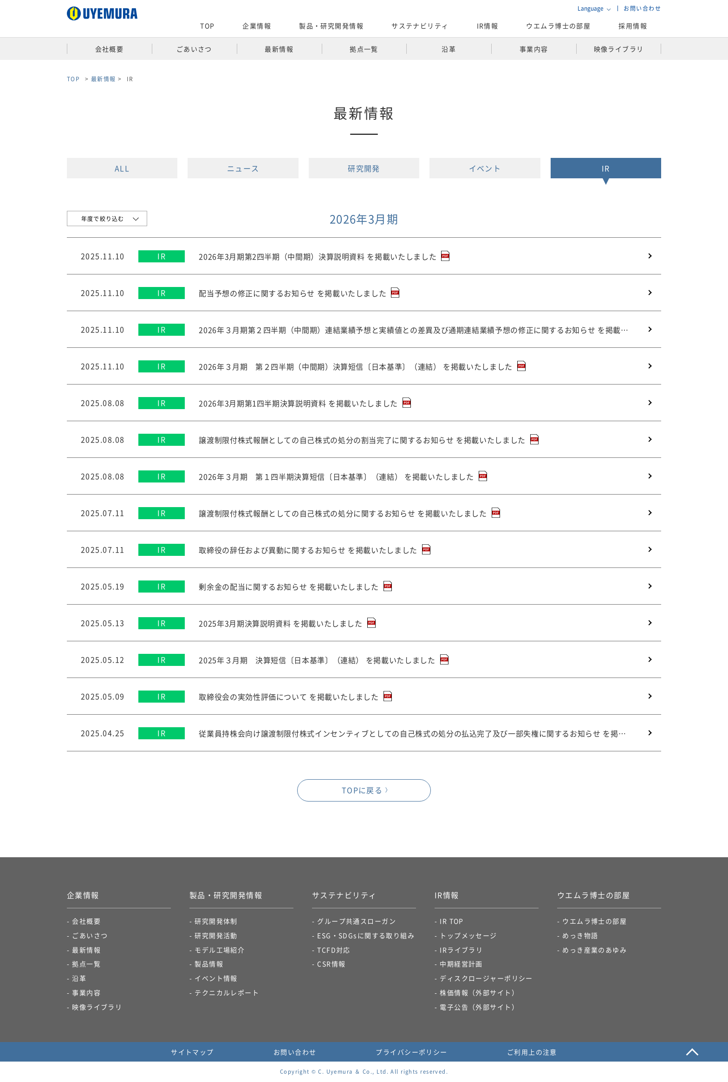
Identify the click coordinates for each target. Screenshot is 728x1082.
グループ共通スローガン (356, 921)
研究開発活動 (216, 935)
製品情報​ (209, 963)
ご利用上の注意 (532, 1051)
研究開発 (364, 168)
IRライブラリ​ (461, 949)
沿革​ (79, 978)
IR (606, 168)
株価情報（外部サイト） (479, 992)
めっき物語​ (580, 935)
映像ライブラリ (97, 1006)
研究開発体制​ (216, 921)
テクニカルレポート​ (227, 992)
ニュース (243, 168)
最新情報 (103, 79)
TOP (207, 25)
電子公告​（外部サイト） (479, 1006)
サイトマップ (192, 1051)
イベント (485, 168)
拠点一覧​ (86, 963)
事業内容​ (86, 992)
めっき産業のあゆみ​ (594, 949)
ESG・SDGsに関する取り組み (366, 935)
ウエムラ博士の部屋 (558, 25)
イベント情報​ (216, 978)
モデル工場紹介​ (220, 949)
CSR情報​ (331, 963)
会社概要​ (86, 921)
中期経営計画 (461, 963)
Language (591, 8)
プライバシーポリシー (411, 1051)
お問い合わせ (642, 8)
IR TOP (452, 921)
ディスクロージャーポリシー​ (486, 978)
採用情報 (632, 25)
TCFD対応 (334, 949)
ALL (122, 168)
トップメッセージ (468, 935)
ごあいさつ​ (90, 935)
